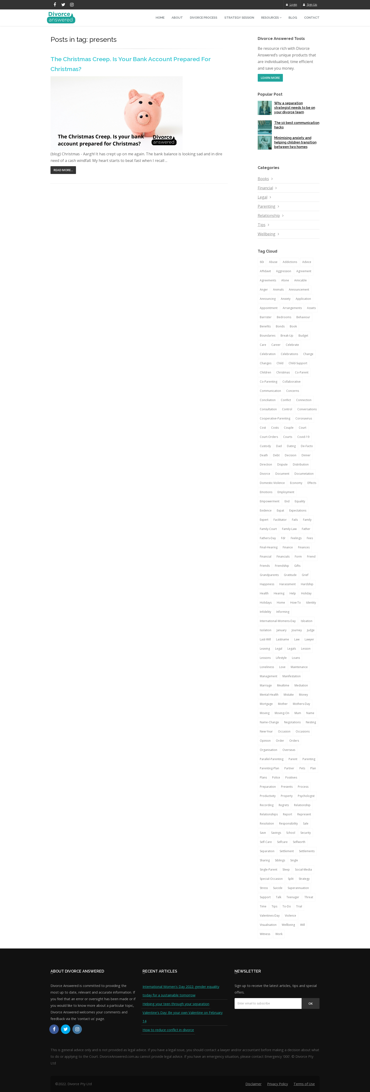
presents (287, 787)
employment (286, 492)
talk (278, 897)
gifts (297, 566)
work (278, 934)
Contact (312, 17)
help (293, 593)
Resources (271, 17)
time (263, 906)
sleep (286, 870)
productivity (268, 796)
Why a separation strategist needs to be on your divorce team (294, 107)
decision (290, 455)
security (305, 833)
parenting (309, 759)
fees (310, 538)
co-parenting (268, 382)
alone (285, 280)
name (310, 713)
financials (283, 556)
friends (265, 566)
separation (267, 851)
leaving (265, 649)
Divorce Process (203, 17)
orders (294, 741)
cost (263, 428)
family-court (268, 529)
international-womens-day (278, 621)
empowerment (269, 501)
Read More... (63, 170)
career (276, 345)
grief (305, 575)
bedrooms (284, 317)
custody (265, 446)
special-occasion (271, 879)
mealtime (283, 685)
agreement (303, 271)
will (302, 925)
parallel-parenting (271, 759)
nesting (311, 722)
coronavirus (303, 418)
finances (304, 547)
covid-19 (303, 437)
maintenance (299, 667)
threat (308, 897)
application (303, 299)
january (281, 630)
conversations (307, 409)
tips (274, 906)
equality (300, 501)
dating (291, 446)
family (307, 520)
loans (296, 658)
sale (305, 823)
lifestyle (281, 658)
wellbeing (288, 925)
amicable (300, 280)
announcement (299, 290)
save (263, 833)
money (303, 695)
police (276, 777)
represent (304, 814)
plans (263, 777)
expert (264, 520)
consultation (268, 409)
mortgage (266, 704)
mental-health (269, 695)
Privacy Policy (277, 1084)
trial (299, 906)
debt (276, 455)
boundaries (267, 336)
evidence (266, 510)
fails (295, 520)
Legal (262, 197)
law (296, 639)
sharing (265, 860)
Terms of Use (304, 1084)
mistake (289, 695)
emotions (266, 492)
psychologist (306, 796)
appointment (269, 308)
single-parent (268, 870)
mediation (301, 685)
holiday (306, 593)
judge (311, 630)
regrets (284, 805)
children (265, 372)
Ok (310, 1003)
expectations (297, 510)
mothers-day (301, 704)
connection (303, 400)
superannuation (298, 888)
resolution (267, 823)
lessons (265, 658)
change (308, 354)
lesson (306, 649)
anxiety (285, 299)
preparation (268, 787)
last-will (265, 639)
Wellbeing (266, 234)
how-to (295, 603)
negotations (292, 722)
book (293, 326)
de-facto (307, 446)
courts (287, 437)
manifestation (291, 676)
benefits (265, 326)
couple (289, 428)
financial (265, 556)
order (280, 741)
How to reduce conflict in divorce (168, 1030)
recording (266, 805)
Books (263, 178)
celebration (268, 354)
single (294, 860)
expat (280, 510)
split (291, 879)
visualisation (268, 925)
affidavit (265, 271)
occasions (303, 731)
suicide (277, 888)
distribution (301, 464)
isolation (265, 630)
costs (275, 428)
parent (293, 759)
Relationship (269, 215)
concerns (292, 391)
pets (302, 768)
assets (311, 308)
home (281, 603)
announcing (268, 299)
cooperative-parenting (275, 418)
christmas (283, 372)
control (287, 409)
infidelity (265, 612)
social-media (303, 870)
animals (278, 290)
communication (270, 391)
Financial (265, 187)
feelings (296, 538)
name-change (269, 722)
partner (289, 768)
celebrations (289, 354)
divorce (265, 474)
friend (311, 556)
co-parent (301, 372)
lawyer (309, 639)
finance (288, 547)
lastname (282, 639)
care (263, 345)
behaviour (303, 317)
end (287, 501)
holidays (266, 603)
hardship (307, 584)
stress (264, 888)
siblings (280, 860)
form (298, 556)
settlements (307, 851)
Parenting (266, 206)
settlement (287, 851)
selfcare (282, 842)
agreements (268, 280)
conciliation (268, 400)
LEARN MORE (270, 78)
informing (282, 612)
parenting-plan (269, 768)
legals (291, 649)
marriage (266, 685)
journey (297, 630)
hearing (279, 593)
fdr (283, 538)
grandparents (269, 575)
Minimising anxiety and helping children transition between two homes (295, 142)
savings (276, 833)
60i (262, 262)
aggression (283, 271)
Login (291, 5)
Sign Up (310, 5)
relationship (302, 805)
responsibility (288, 823)
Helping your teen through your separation (176, 1004)
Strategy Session (239, 17)
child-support (298, 363)
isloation (306, 621)
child (280, 363)
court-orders (269, 437)
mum (297, 713)
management (268, 676)
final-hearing (269, 547)
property (287, 796)
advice (306, 262)
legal (278, 649)
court (302, 428)
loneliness (267, 667)
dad (279, 446)
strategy (304, 879)
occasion (284, 731)
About (177, 17)
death (264, 455)
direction (266, 464)
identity (311, 603)
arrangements (292, 308)
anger (264, 290)
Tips (261, 224)
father (306, 529)
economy (296, 483)
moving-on (282, 713)
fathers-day (268, 538)
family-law (289, 529)
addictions (290, 262)
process (303, 787)
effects (311, 483)
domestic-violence (272, 483)
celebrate (292, 345)
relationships (269, 814)
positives (291, 777)
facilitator (280, 520)
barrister (266, 317)
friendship (282, 566)
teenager (292, 897)
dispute (282, 464)
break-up (287, 336)
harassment (287, 584)
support (265, 897)
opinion (265, 741)
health (264, 593)
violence (290, 916)
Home (160, 17)
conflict (286, 400)
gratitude (290, 575)
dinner (306, 455)
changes (265, 363)
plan (313, 768)
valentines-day (270, 916)
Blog (293, 17)
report (287, 814)
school (290, 833)
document (282, 474)
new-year (266, 731)
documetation (304, 474)
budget (303, 336)
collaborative (291, 382)
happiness (267, 584)
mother (283, 704)
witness (265, 934)
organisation (268, 750)
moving (264, 713)
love (282, 667)
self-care (266, 842)
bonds (280, 326)
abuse (273, 262)
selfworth (299, 842)
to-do (286, 906)
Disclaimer (253, 1084)
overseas (288, 750)
